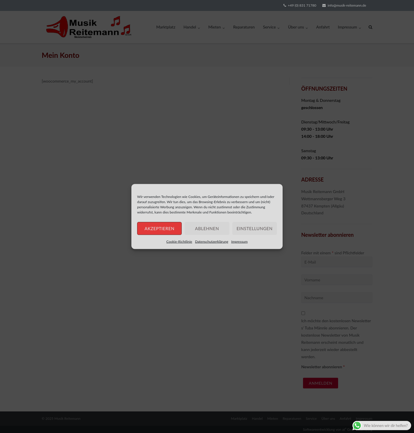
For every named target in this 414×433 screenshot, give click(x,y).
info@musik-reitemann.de (346, 5)
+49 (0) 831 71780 (302, 5)
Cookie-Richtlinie (179, 241)
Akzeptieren (160, 228)
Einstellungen (255, 228)
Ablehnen (207, 228)
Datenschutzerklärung (211, 241)
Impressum (239, 241)
